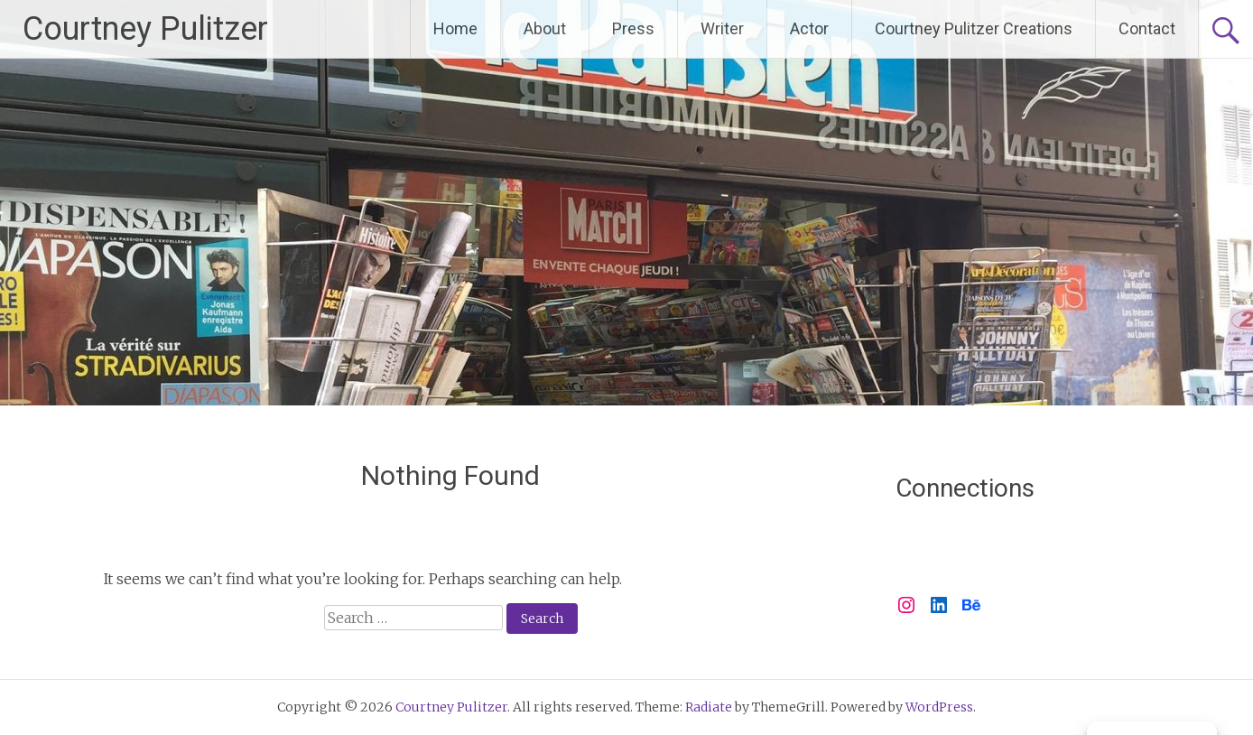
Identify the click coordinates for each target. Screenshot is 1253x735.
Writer (722, 28)
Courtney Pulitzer (145, 29)
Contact (1146, 28)
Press (633, 28)
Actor (809, 28)
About (545, 28)
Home (455, 28)
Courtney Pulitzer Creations (973, 28)
